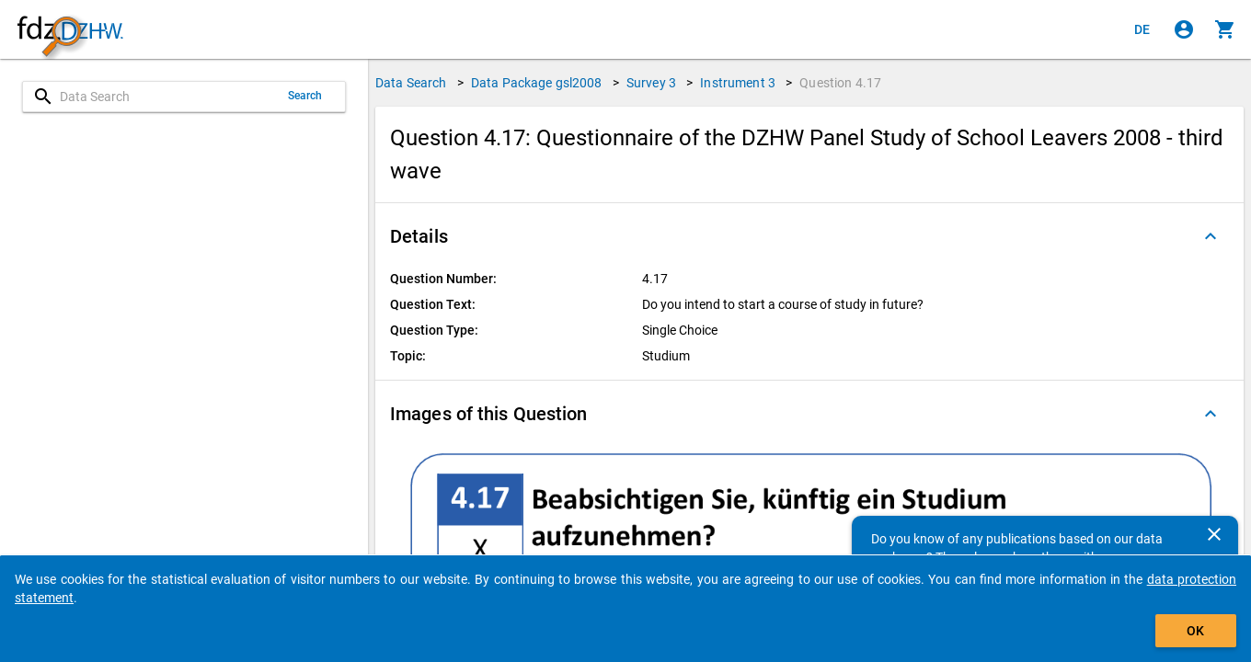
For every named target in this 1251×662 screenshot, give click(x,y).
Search (305, 95)
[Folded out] (1210, 236)
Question (840, 82)
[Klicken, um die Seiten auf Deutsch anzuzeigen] (1142, 29)
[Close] (1214, 534)
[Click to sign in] (1183, 29)
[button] (809, 236)
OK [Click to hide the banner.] (1195, 630)
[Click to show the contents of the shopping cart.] (1225, 29)
